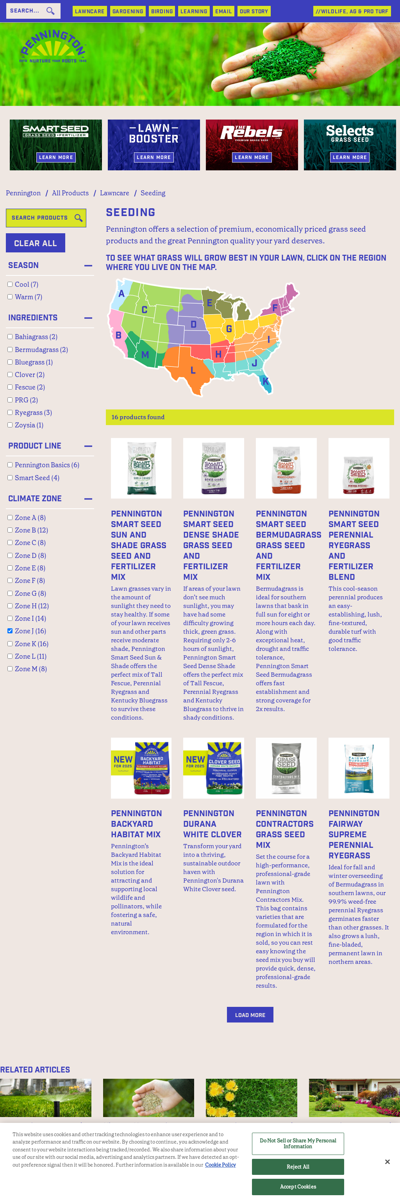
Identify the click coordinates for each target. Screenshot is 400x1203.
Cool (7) (27, 284)
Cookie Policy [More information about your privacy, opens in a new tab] (220, 1165)
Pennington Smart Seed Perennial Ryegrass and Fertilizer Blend (354, 546)
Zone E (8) (30, 568)
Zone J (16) (30, 631)
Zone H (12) (32, 606)
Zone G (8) (30, 593)
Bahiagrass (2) (36, 336)
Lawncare (114, 193)
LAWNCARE (89, 12)
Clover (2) (30, 374)
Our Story (254, 12)
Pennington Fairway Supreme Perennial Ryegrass (354, 834)
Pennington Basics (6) (47, 465)
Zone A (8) (30, 517)
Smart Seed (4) (37, 478)
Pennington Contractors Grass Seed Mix (285, 829)
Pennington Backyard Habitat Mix (136, 824)
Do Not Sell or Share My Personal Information (298, 1143)
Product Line (34, 446)
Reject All (298, 1167)
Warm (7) (29, 297)
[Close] (387, 1162)
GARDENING (127, 12)
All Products (70, 193)
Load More (250, 1015)
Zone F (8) (30, 580)
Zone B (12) (31, 530)
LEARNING (193, 12)
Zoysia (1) (29, 425)
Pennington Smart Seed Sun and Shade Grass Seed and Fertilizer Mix (138, 546)
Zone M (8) (31, 669)
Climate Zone (35, 499)
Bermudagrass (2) (41, 349)
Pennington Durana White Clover (212, 824)
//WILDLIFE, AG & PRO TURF (352, 12)
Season (23, 266)
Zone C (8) (30, 542)
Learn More (56, 157)
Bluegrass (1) (34, 362)
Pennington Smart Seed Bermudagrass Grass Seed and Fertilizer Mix (288, 546)
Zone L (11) (31, 656)
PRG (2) (26, 400)
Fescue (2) (30, 387)
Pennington (23, 193)
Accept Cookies (298, 1187)
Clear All (35, 243)
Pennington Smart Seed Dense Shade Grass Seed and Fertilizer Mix (211, 546)
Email (223, 12)
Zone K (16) (32, 644)
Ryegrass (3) (33, 412)
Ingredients (33, 318)
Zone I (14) (30, 618)
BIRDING (162, 12)
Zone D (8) (30, 555)
